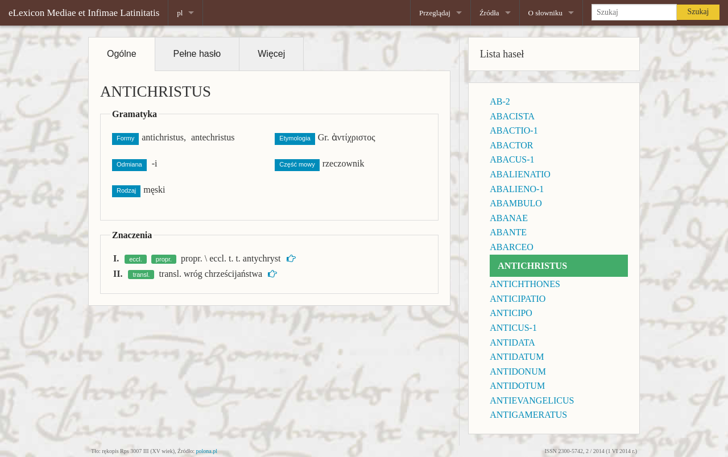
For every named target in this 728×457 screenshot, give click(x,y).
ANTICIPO (511, 313)
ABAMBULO (516, 203)
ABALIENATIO (520, 174)
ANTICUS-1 (513, 328)
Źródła (489, 13)
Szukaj (698, 11)
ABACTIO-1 (513, 130)
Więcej (271, 54)
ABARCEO (511, 247)
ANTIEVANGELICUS (532, 400)
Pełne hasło (197, 54)
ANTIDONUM (518, 371)
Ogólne (121, 54)
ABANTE (508, 232)
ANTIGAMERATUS (528, 414)
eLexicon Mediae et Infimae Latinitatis (84, 12)
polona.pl (207, 451)
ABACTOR (511, 145)
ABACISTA (512, 116)
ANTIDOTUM (517, 385)
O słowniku (545, 13)
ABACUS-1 (512, 159)
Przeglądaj (434, 13)
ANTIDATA (512, 342)
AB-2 (500, 101)
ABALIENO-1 (517, 189)
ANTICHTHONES (525, 284)
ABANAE (509, 218)
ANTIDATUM (517, 357)
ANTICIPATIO (517, 299)
